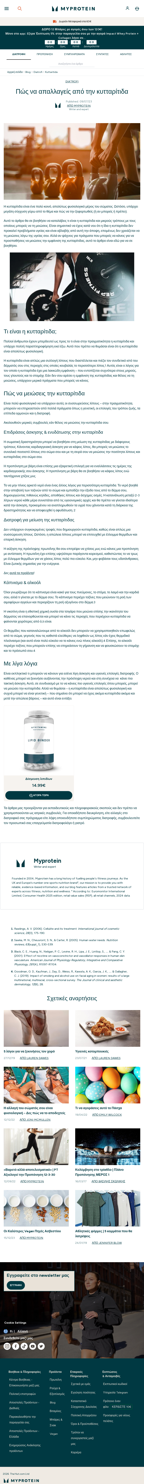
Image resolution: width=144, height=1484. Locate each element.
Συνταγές (102, 54)
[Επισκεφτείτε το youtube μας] (32, 1346)
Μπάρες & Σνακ (56, 1422)
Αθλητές (126, 54)
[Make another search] (72, 64)
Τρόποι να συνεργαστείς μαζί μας (82, 1438)
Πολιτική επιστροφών (22, 1394)
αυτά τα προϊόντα (22, 573)
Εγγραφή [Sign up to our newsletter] (16, 1285)
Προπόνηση (45, 54)
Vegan (54, 1434)
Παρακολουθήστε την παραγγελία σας (22, 1419)
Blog (28, 72)
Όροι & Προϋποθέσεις (84, 1424)
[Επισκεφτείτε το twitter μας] (41, 1346)
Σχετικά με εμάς (80, 1384)
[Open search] (19, 8)
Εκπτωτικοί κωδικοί (115, 1384)
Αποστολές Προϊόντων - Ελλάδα (24, 1433)
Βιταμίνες (55, 1411)
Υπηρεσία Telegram (115, 1392)
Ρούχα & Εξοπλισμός (57, 1391)
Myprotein (47, 861)
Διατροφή (18, 54)
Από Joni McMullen (35, 1119)
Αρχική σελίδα (15, 72)
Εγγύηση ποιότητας (83, 1392)
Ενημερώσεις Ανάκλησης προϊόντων (25, 1448)
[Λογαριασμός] (128, 8)
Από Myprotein (79, 105)
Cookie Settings (15, 1322)
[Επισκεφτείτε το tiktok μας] (24, 1346)
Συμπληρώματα (74, 54)
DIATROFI (72, 81)
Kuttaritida (51, 72)
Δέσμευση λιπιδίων (38, 779)
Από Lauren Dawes (34, 1058)
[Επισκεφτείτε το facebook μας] (15, 1346)
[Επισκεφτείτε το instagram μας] (7, 1346)
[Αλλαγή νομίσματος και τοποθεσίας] (72, 1331)
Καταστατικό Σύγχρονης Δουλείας (84, 1403)
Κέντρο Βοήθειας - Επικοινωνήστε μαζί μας (24, 1382)
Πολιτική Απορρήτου (84, 1415)
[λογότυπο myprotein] (73, 8)
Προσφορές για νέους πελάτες (116, 1418)
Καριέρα (76, 1452)
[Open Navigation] (6, 8)
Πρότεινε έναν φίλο (117, 1404)
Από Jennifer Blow (107, 1243)
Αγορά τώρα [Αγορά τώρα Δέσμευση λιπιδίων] (39, 795)
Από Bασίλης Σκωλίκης (108, 1181)
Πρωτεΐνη (56, 1379)
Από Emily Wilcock (107, 1114)
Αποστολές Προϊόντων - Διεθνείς (24, 1405)
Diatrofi (38, 72)
